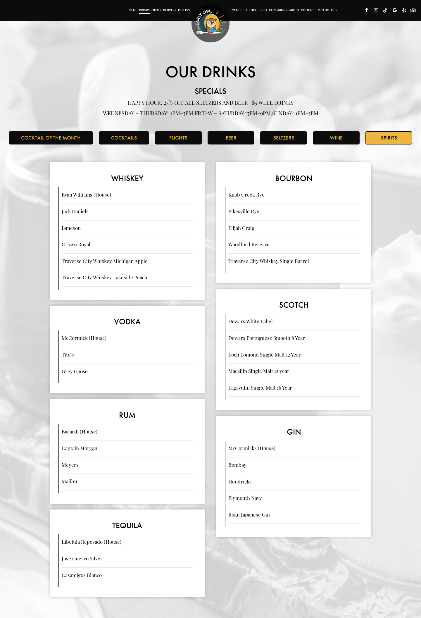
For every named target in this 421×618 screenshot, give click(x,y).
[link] (210, 23)
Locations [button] (327, 10)
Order (156, 10)
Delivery (169, 10)
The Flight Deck (255, 10)
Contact (308, 10)
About (294, 10)
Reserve (184, 10)
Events (235, 10)
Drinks (144, 10)
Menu (133, 10)
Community (278, 10)
